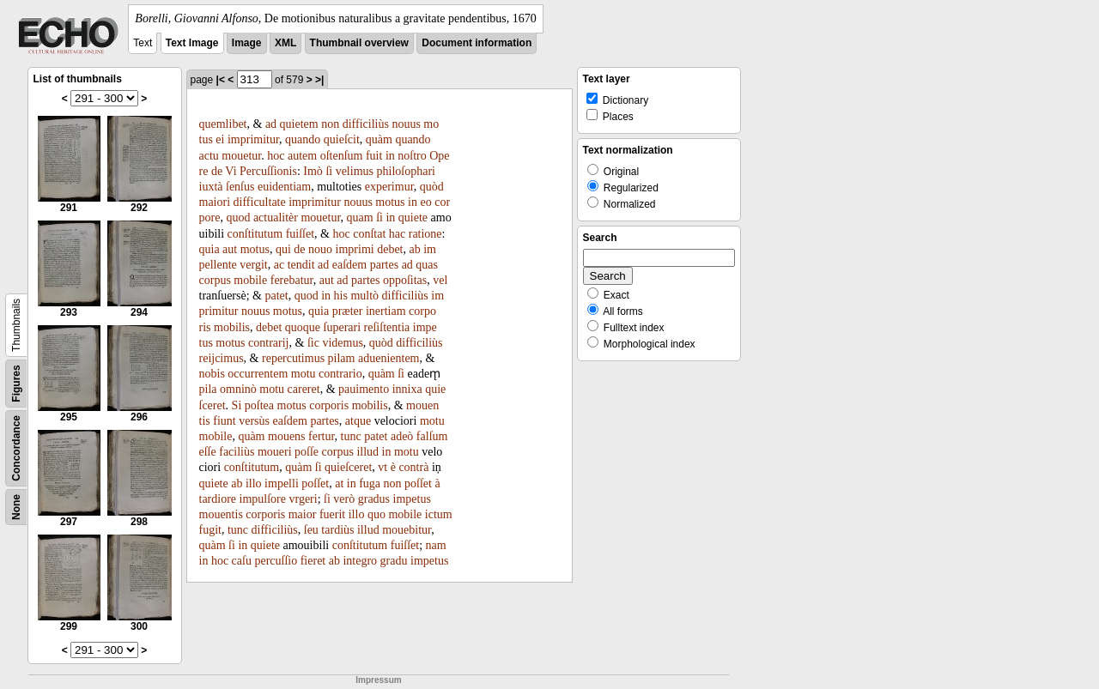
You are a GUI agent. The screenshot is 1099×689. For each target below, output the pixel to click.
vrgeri (302, 499)
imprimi (355, 249)
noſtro (412, 155)
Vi (230, 171)
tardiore (218, 499)
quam (360, 217)
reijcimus (221, 358)
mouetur (241, 155)
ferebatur (291, 280)
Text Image (192, 43)
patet (276, 295)
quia (209, 249)
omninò (238, 389)
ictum (438, 514)
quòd (432, 186)
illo (254, 483)
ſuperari (342, 327)
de (216, 171)
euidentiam (284, 186)
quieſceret (348, 467)
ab (415, 249)
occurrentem (258, 373)
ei (220, 139)
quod (238, 217)
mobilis (232, 327)
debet (390, 249)
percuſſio (275, 560)
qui (283, 249)
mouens (287, 436)
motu (303, 373)
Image (247, 43)
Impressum (378, 680)
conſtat (369, 233)
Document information (476, 43)
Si (237, 405)
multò (364, 295)
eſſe (207, 451)
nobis (212, 373)
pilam (341, 358)
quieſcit (342, 139)
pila (208, 389)
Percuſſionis (268, 171)
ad (270, 124)
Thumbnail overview (359, 43)
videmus (342, 342)
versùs (254, 420)
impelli (281, 483)
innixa (407, 389)
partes (384, 264)
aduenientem (389, 358)
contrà (413, 467)
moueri (275, 451)
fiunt (224, 420)
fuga (369, 483)
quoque (302, 327)
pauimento (363, 389)
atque (358, 420)
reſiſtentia (387, 327)
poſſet (315, 483)
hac (397, 233)
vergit (253, 264)
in (390, 155)
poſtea (259, 405)
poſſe (306, 451)
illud (367, 451)
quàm (379, 139)
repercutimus (293, 358)
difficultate (260, 202)
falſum (432, 436)
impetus (412, 499)
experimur (389, 186)
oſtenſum (341, 155)
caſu (242, 560)
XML (285, 43)
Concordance (16, 448)
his (341, 295)
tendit (301, 264)
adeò (402, 436)
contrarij (268, 342)
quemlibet (223, 124)
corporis (329, 405)
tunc (351, 436)
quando (302, 139)
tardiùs (337, 529)
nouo (320, 249)
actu (209, 155)
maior (302, 514)
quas (427, 264)
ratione (425, 233)
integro (360, 560)
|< (220, 80)
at (339, 483)
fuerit (332, 514)
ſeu (311, 529)
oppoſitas (405, 280)
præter (347, 311)
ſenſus (240, 186)
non (330, 124)
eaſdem (349, 264)
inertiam (386, 311)
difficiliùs (366, 124)
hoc (275, 155)
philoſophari (406, 171)
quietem (299, 124)
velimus (354, 171)
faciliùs (236, 451)
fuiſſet (300, 233)
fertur (321, 436)
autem (302, 155)
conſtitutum (255, 233)
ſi (328, 171)
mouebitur (406, 529)
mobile (250, 280)
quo (376, 514)
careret (304, 389)
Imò (313, 171)
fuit (374, 155)
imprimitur (253, 139)
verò (344, 499)
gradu (394, 560)
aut (229, 249)
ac (279, 264)
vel (440, 280)
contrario (340, 373)
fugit (210, 529)
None (16, 507)
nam (436, 545)
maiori (215, 202)
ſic (313, 342)
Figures (16, 383)
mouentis (221, 514)
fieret (313, 560)
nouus (406, 124)
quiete (413, 217)
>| (319, 80)
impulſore (263, 499)
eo (425, 202)
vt (382, 467)
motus (389, 202)
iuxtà (211, 186)
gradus (374, 499)
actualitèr (275, 217)
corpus (215, 280)
